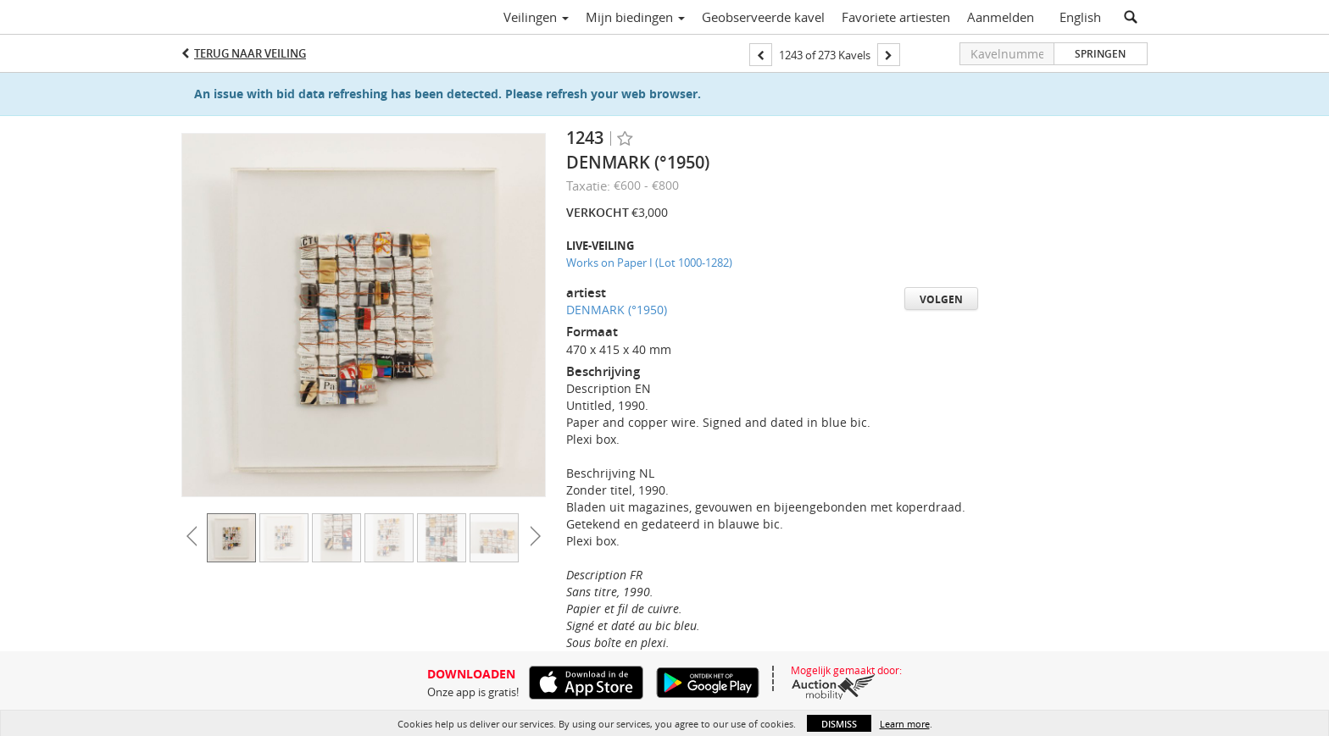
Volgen (941, 299)
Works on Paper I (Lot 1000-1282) (649, 262)
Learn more (905, 723)
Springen (1100, 54)
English (1080, 16)
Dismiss (839, 723)
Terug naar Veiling (250, 53)
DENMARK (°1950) (616, 310)
